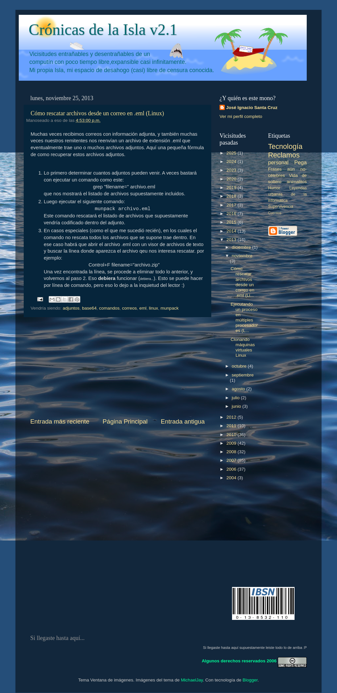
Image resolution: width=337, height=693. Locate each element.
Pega (300, 162)
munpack (170, 308)
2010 (232, 434)
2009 (232, 443)
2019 (232, 187)
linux (153, 308)
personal (278, 162)
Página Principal (125, 421)
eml (142, 308)
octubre (240, 366)
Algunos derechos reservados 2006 (239, 660)
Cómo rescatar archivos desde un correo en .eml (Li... (242, 282)
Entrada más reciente (60, 421)
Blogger (250, 680)
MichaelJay (192, 680)
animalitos (297, 181)
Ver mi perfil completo (241, 116)
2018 (232, 196)
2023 (232, 170)
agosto (239, 388)
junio (237, 406)
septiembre (243, 375)
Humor (274, 188)
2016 (232, 213)
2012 (232, 417)
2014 (232, 231)
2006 (232, 469)
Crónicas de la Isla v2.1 (103, 29)
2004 (232, 477)
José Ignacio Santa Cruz (251, 107)
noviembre (242, 255)
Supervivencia (280, 206)
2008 (232, 451)
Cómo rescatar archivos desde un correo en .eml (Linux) (97, 113)
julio (236, 397)
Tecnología (285, 146)
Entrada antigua (183, 421)
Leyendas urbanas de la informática (287, 194)
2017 (232, 205)
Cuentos (274, 213)
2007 (232, 460)
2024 (232, 161)
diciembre (242, 247)
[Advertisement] (117, 367)
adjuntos (71, 308)
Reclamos (284, 155)
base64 (89, 308)
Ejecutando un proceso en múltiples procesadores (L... (244, 317)
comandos (109, 308)
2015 (232, 222)
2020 (232, 179)
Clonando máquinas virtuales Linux (243, 347)
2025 (232, 153)
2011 (232, 425)
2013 (232, 239)
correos (129, 308)
